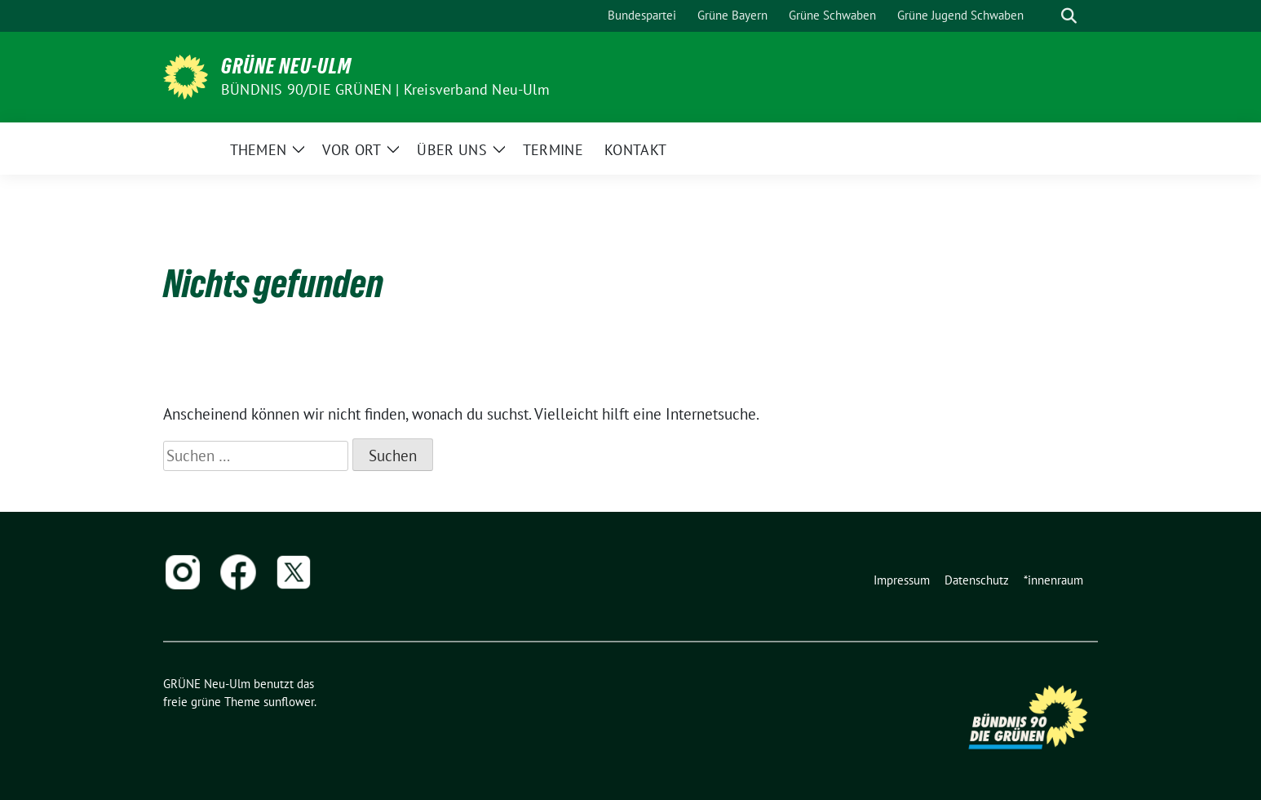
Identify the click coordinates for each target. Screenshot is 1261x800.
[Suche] (1045, 16)
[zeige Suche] (1069, 16)
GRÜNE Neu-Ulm (286, 66)
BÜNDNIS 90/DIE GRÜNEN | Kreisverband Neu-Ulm (385, 89)
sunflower (288, 701)
